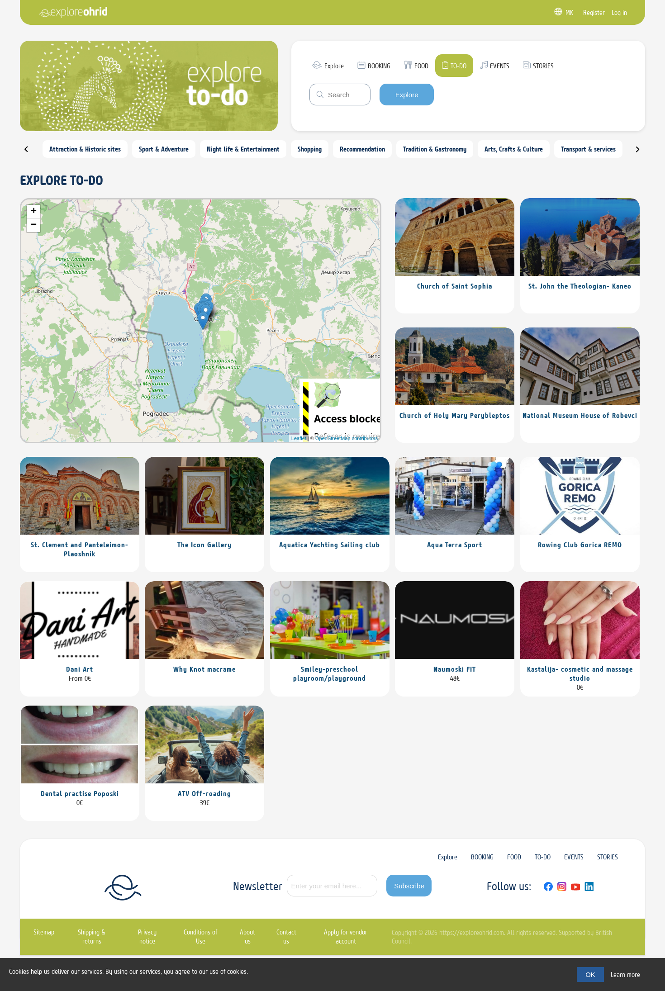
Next (643, 153)
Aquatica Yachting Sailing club (329, 544)
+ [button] (34, 211)
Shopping (310, 149)
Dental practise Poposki (80, 793)
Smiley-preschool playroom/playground (329, 673)
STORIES (607, 857)
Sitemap (43, 932)
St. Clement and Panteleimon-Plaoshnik (79, 549)
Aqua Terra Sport (454, 544)
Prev (31, 153)
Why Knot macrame (204, 668)
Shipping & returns (91, 936)
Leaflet (298, 438)
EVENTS (574, 857)
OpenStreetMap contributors (346, 438)
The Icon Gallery (204, 544)
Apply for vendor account (345, 936)
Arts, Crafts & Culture (513, 149)
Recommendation (362, 149)
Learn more (625, 974)
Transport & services (588, 149)
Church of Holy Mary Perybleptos (454, 415)
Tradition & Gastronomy (434, 149)
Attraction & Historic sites (85, 149)
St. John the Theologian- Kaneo (580, 285)
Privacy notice (147, 936)
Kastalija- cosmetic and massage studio (580, 673)
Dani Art (79, 668)
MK (569, 12)
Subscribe (409, 886)
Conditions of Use (200, 936)
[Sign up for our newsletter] (332, 885)
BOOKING (482, 857)
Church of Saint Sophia (454, 285)
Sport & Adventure (164, 149)
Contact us (286, 936)
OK (590, 974)
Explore (406, 95)
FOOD (514, 857)
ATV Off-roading (204, 793)
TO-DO (543, 857)
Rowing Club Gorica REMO (580, 544)
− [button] (34, 225)
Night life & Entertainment (243, 149)
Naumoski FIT (454, 668)
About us (247, 936)
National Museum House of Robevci (579, 415)
